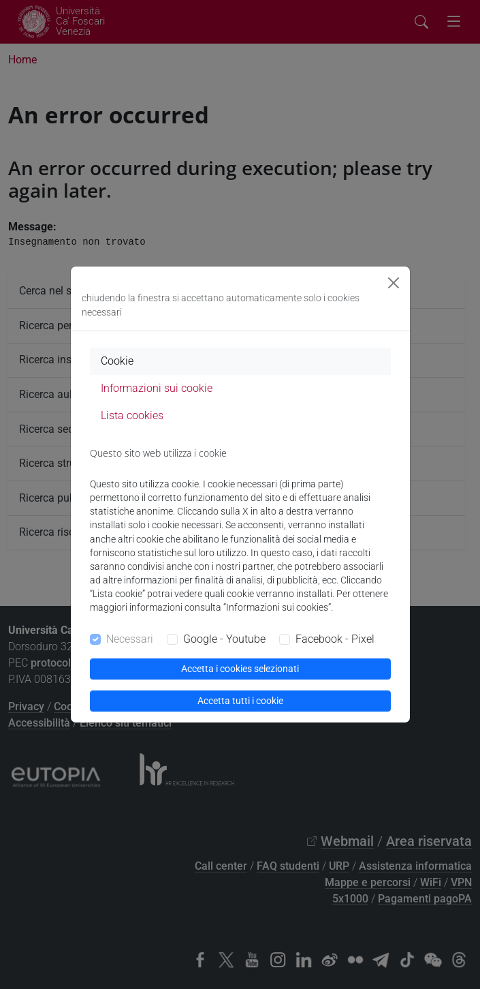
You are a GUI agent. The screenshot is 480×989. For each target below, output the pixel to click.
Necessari (129, 639)
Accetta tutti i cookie (240, 700)
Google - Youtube (224, 639)
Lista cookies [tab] (132, 415)
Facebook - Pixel (334, 639)
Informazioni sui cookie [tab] (156, 388)
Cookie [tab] (117, 360)
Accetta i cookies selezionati (240, 668)
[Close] (393, 283)
